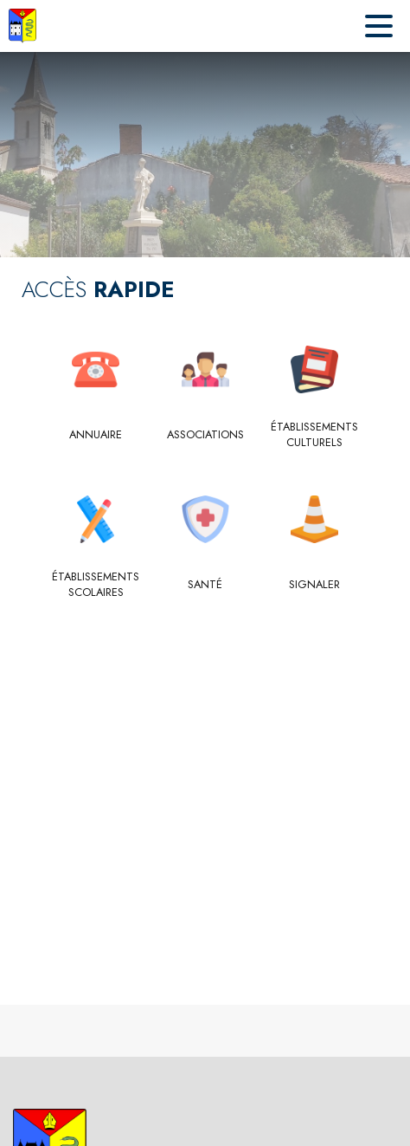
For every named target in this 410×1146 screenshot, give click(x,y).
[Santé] (205, 584)
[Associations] (205, 435)
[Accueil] (22, 26)
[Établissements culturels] (314, 435)
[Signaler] (314, 584)
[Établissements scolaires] (95, 585)
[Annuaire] (95, 435)
